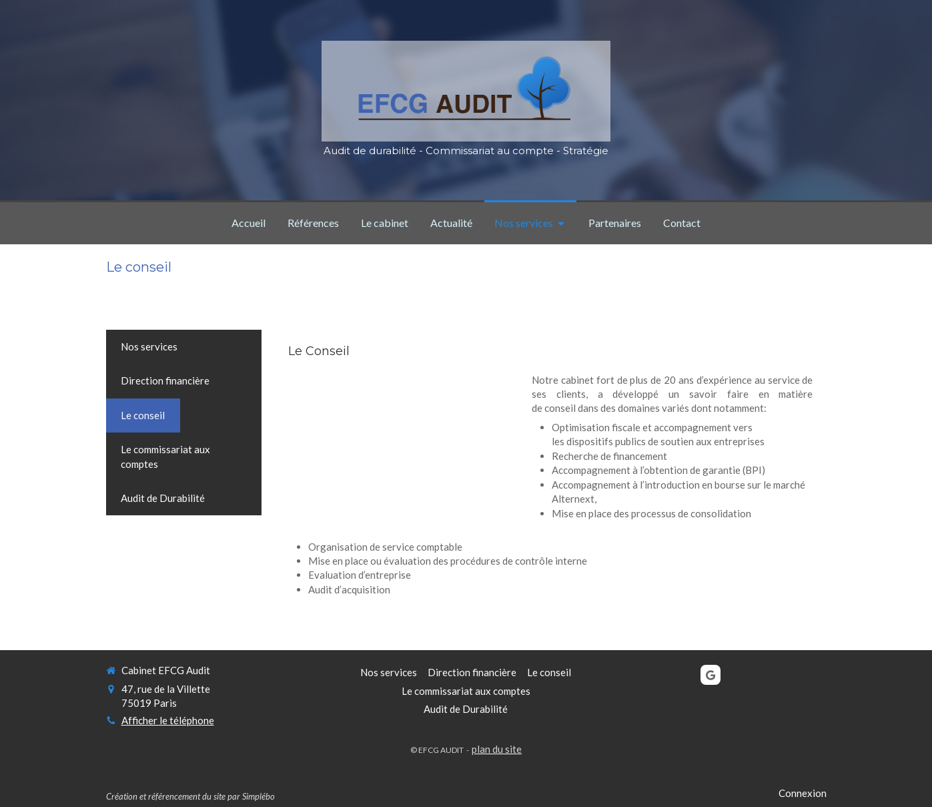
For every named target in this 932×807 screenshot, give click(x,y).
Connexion (803, 793)
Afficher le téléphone (167, 720)
